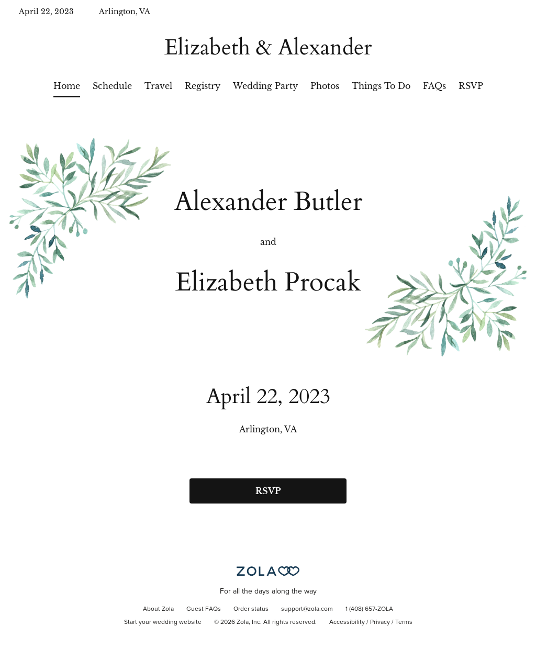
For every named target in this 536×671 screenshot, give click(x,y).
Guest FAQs (203, 609)
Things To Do (381, 86)
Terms (403, 622)
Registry (202, 86)
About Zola (158, 609)
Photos (324, 86)
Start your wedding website (163, 622)
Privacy (380, 622)
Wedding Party (265, 86)
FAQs (434, 86)
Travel (158, 86)
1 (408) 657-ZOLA (369, 609)
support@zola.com (307, 609)
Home (66, 86)
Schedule (112, 86)
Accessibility (347, 622)
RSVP (471, 86)
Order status (251, 609)
